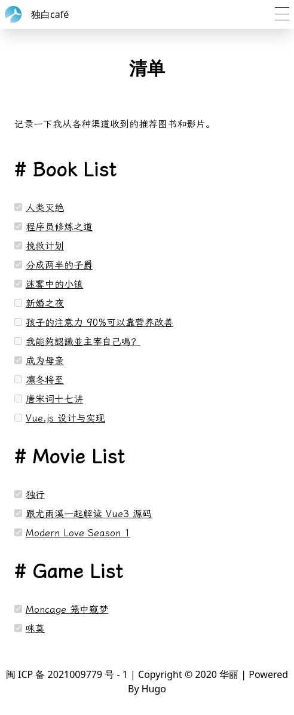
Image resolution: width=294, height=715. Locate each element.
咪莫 (35, 628)
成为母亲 (45, 360)
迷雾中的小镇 (54, 284)
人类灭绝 (45, 207)
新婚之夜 (45, 303)
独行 (35, 494)
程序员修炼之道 (59, 227)
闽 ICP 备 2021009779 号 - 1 (67, 674)
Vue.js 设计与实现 (65, 418)
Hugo (154, 688)
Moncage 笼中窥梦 (67, 609)
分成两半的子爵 (59, 265)
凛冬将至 (45, 380)
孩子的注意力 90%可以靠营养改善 (99, 322)
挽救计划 (45, 246)
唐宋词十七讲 (54, 399)
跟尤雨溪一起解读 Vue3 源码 (89, 514)
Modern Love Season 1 (78, 533)
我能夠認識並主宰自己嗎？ (83, 341)
